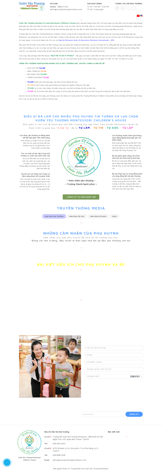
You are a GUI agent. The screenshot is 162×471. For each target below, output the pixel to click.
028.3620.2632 (59, 443)
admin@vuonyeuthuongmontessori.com (69, 460)
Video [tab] (114, 216)
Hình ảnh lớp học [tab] (77, 216)
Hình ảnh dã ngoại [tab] (98, 216)
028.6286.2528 (59, 455)
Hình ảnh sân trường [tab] (54, 216)
